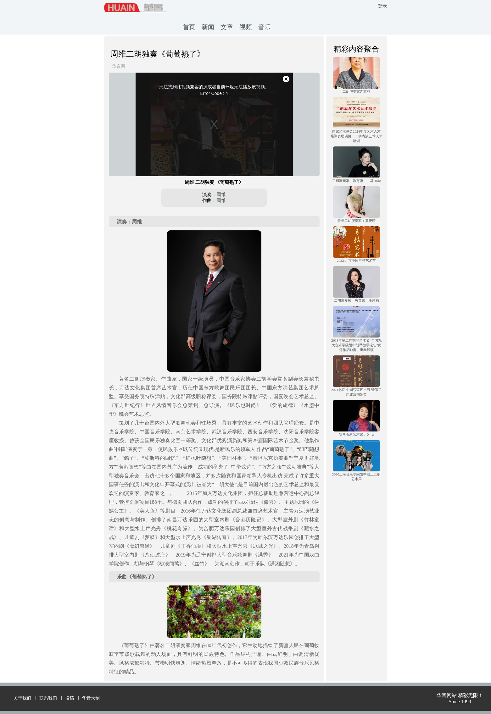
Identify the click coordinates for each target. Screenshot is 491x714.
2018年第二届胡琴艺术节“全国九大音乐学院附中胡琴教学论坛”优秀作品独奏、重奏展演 (356, 345)
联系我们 (48, 698)
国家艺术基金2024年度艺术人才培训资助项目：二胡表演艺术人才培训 (356, 136)
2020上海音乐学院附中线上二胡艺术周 (356, 476)
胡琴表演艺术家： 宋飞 (356, 434)
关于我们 (22, 698)
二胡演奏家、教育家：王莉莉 (356, 300)
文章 (226, 27)
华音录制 (91, 698)
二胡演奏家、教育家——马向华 (356, 181)
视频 (245, 27)
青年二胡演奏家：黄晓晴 (357, 220)
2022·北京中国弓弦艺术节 (356, 260)
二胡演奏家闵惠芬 (356, 91)
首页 (189, 27)
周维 (221, 194)
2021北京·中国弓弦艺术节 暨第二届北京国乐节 (356, 392)
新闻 (208, 27)
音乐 (264, 27)
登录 (382, 5)
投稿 (69, 698)
